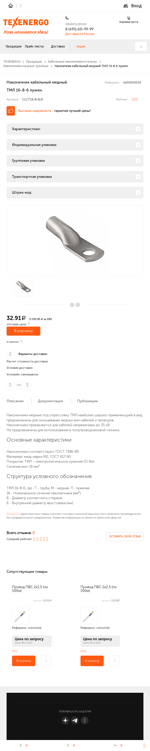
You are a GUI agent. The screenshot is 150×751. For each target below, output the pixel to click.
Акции (80, 46)
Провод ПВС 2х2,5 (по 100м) (98, 589)
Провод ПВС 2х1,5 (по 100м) (30, 589)
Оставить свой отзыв (125, 536)
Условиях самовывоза (22, 374)
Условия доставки (19, 368)
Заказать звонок (76, 23)
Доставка (58, 46)
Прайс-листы (34, 46)
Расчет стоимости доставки (27, 361)
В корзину (23, 330)
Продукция (13, 46)
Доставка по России (79, 34)
